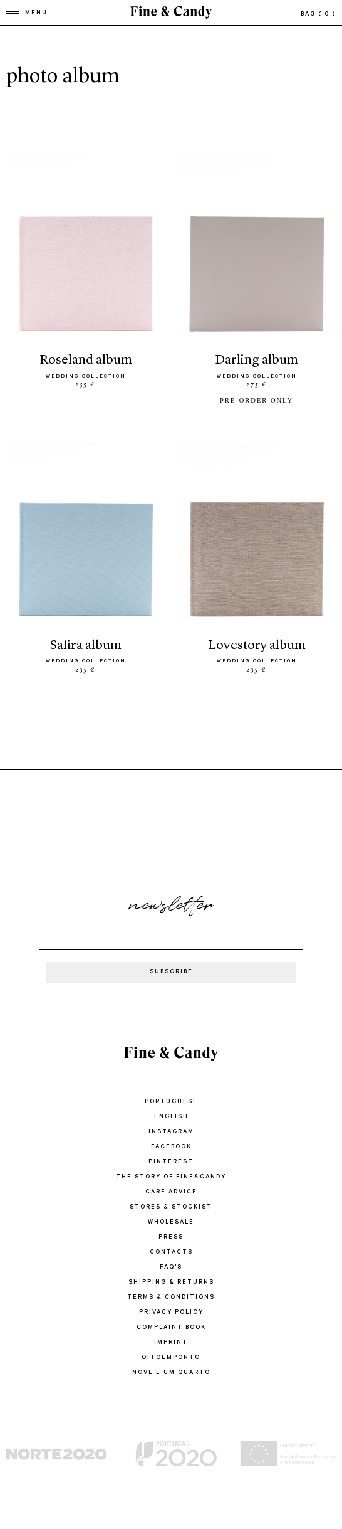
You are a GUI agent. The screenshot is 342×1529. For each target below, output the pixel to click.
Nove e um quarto (171, 1373)
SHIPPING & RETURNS (171, 1282)
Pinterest (171, 1162)
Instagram (171, 1132)
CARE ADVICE (171, 1192)
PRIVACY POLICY (171, 1312)
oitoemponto (171, 1358)
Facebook (171, 1147)
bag (318, 14)
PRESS (171, 1237)
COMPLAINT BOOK (171, 1328)
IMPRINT (171, 1343)
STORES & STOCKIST (171, 1207)
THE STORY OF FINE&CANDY (171, 1177)
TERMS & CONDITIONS (171, 1297)
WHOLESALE (171, 1222)
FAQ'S (171, 1267)
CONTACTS (171, 1252)
